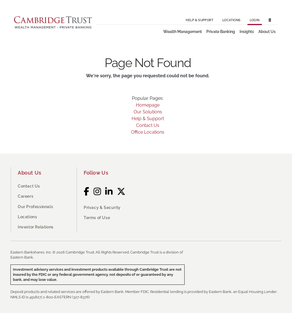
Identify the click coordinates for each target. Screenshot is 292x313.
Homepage (148, 105)
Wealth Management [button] (182, 31)
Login (255, 20)
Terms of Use (97, 217)
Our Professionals (35, 206)
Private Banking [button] (220, 31)
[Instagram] (97, 191)
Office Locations (147, 132)
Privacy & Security (102, 207)
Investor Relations (36, 227)
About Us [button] (267, 31)
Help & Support (199, 20)
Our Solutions (148, 111)
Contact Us (147, 125)
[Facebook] (86, 191)
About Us (29, 173)
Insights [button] (247, 31)
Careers (25, 196)
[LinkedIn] (109, 191)
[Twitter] (121, 191)
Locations (231, 20)
